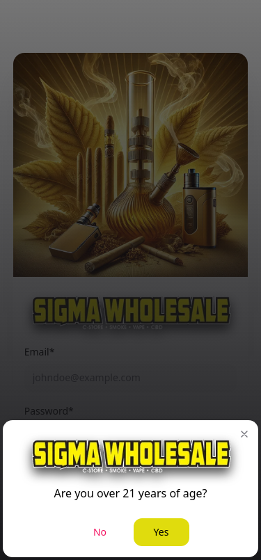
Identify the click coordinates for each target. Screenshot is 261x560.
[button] (244, 434)
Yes (161, 531)
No (99, 531)
